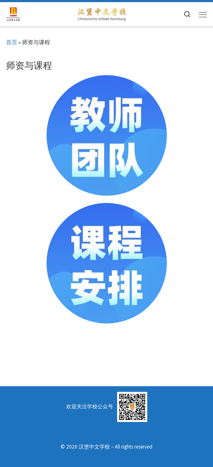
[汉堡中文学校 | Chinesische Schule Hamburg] (13, 13)
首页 (11, 42)
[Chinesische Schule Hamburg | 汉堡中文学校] (102, 13)
